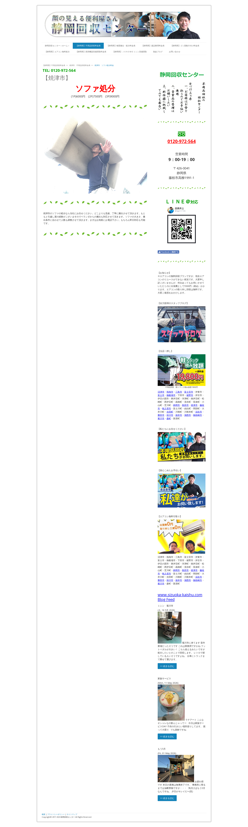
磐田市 (161, 415)
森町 (169, 418)
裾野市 (189, 395)
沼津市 (161, 391)
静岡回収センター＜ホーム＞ (57, 45)
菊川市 (161, 418)
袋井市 (178, 415)
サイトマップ (72, 814)
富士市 (161, 395)
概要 (43, 814)
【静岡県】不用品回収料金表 (88, 45)
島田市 (185, 405)
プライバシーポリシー (56, 814)
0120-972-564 (181, 141)
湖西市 (187, 415)
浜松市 (198, 411)
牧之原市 (166, 408)
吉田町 (170, 411)
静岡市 (176, 405)
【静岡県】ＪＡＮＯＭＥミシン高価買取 (130, 51)
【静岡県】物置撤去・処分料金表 (121, 45)
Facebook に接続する (168, 252)
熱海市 (170, 391)
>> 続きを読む (167, 666)
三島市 (178, 391)
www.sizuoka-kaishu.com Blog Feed (180, 597)
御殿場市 (171, 395)
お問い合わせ (174, 51)
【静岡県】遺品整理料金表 (153, 45)
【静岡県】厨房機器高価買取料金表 (91, 51)
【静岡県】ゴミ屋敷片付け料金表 (185, 45)
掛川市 (170, 415)
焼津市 (194, 405)
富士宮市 (188, 391)
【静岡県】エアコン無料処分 (57, 51)
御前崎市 (197, 415)
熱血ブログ (158, 51)
